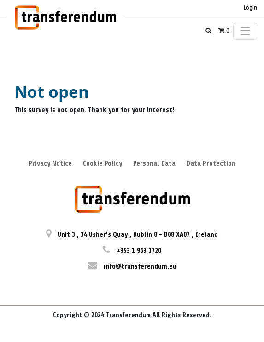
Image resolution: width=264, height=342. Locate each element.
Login (250, 7)
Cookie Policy (102, 164)
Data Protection (211, 164)
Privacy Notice (50, 164)
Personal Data (154, 164)
